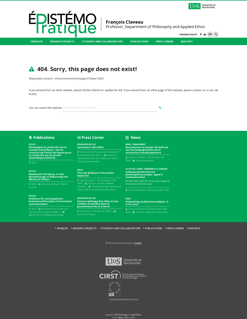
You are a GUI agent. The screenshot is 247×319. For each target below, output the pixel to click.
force (123, 314)
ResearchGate (188, 34)
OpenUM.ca (136, 314)
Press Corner (164, 41)
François (37, 41)
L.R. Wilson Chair (121, 317)
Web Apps (187, 41)
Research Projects (62, 41)
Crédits (137, 243)
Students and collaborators (102, 41)
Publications (139, 41)
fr (210, 34)
